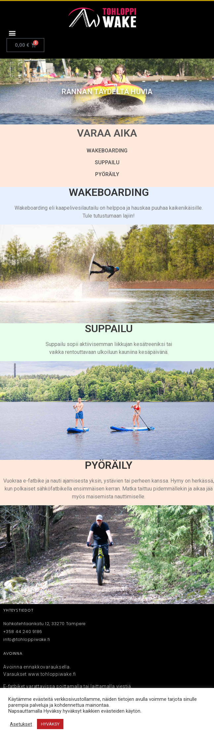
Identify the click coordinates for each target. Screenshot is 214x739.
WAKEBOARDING (107, 150)
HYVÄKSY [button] (50, 724)
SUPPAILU (107, 162)
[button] (12, 32)
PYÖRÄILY (107, 174)
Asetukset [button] (21, 724)
